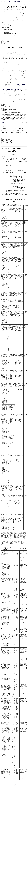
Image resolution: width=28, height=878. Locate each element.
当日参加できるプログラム (16, 86)
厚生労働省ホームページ (19, 1)
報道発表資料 (4, 1)
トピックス (10, 1)
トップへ (3, 783)
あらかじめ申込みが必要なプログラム (10, 89)
